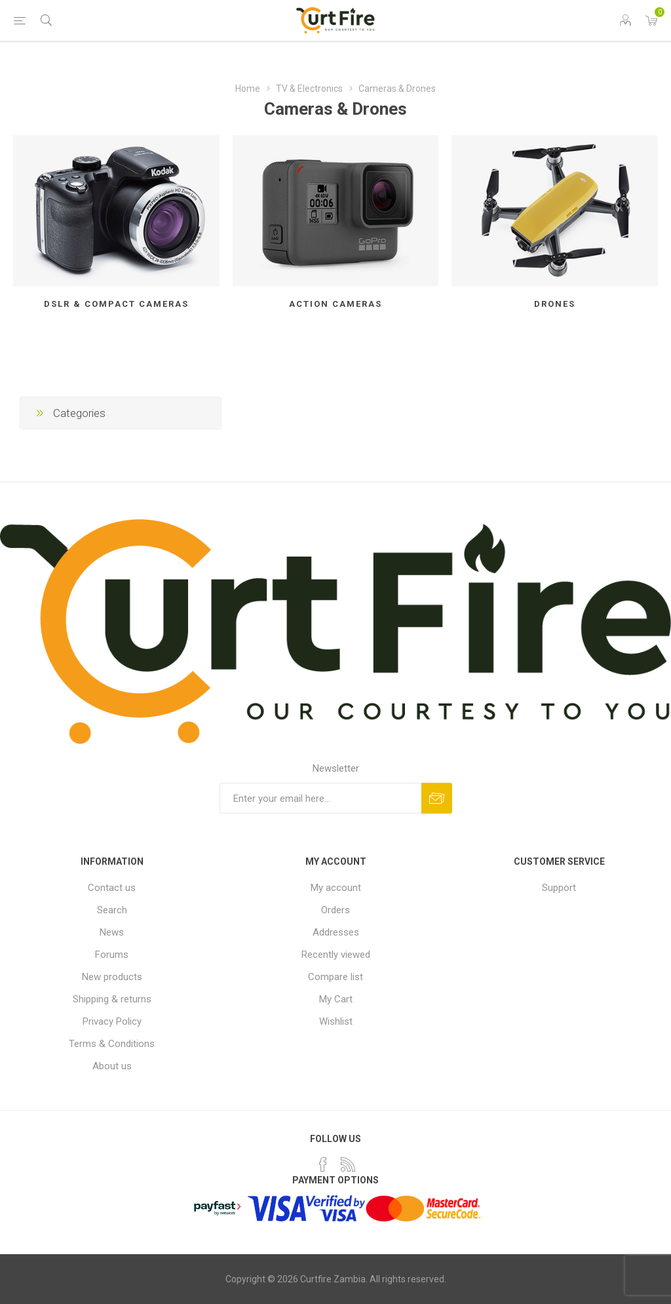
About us (112, 1066)
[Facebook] (323, 1164)
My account (336, 888)
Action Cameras (335, 304)
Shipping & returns (112, 999)
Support (559, 888)
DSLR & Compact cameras (116, 304)
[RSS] (347, 1164)
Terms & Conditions (112, 1044)
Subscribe (436, 798)
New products (112, 977)
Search (112, 910)
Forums (111, 954)
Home (247, 88)
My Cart (336, 999)
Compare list (335, 977)
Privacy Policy (112, 1021)
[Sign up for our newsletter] (320, 798)
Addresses (336, 932)
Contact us (112, 888)
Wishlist (336, 1021)
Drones (554, 304)
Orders (335, 910)
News (112, 932)
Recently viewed (335, 954)
